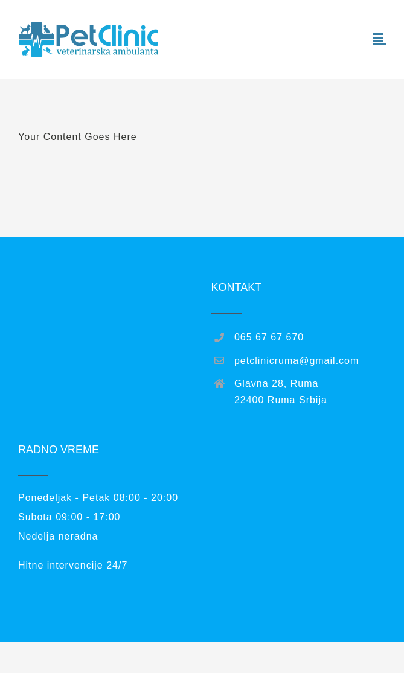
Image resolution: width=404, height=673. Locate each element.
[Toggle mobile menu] (379, 37)
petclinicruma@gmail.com (296, 361)
